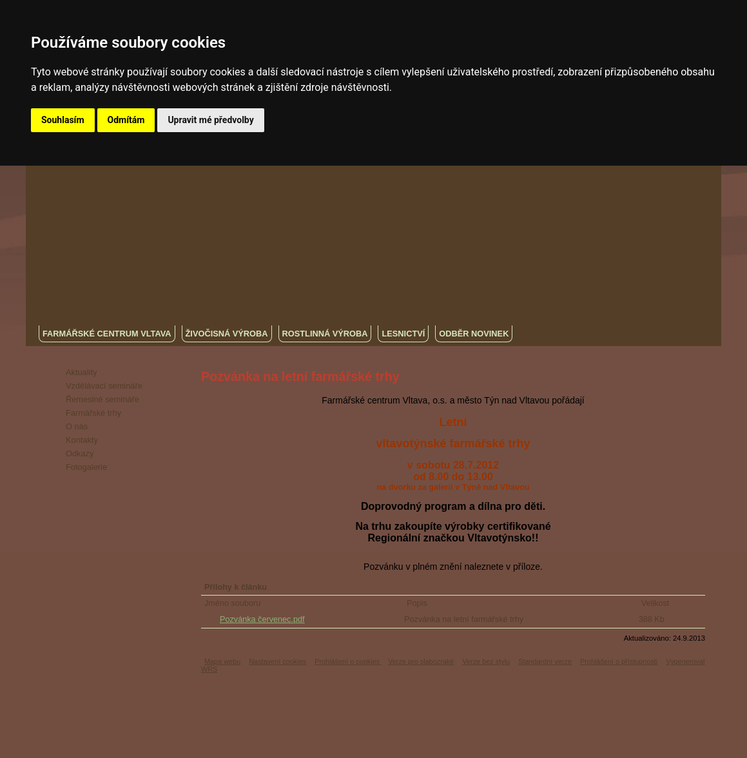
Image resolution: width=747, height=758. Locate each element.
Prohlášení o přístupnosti (618, 661)
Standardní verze (545, 661)
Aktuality (81, 372)
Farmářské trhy (93, 413)
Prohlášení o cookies (348, 661)
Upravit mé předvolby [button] (210, 120)
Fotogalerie (86, 467)
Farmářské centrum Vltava (107, 333)
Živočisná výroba (227, 333)
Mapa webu (222, 661)
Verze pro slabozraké (421, 661)
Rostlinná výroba (325, 333)
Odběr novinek (474, 333)
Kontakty (82, 440)
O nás (77, 426)
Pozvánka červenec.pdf (262, 619)
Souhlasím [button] (62, 120)
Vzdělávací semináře (104, 386)
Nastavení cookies (277, 661)
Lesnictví (403, 333)
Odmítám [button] (126, 120)
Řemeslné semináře (102, 399)
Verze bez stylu (486, 661)
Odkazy (79, 453)
